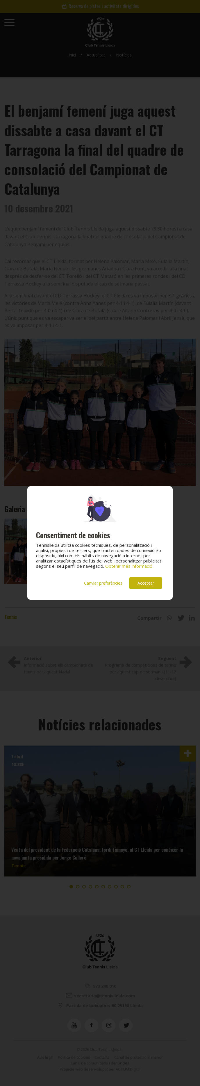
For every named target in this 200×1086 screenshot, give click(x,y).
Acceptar (146, 583)
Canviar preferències (103, 583)
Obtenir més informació (128, 566)
